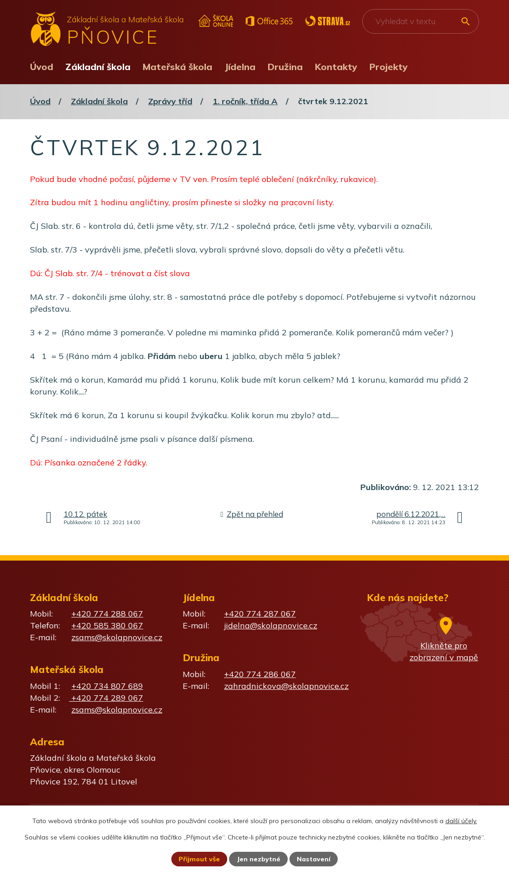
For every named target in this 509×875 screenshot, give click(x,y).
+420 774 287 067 (260, 613)
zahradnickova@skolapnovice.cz (286, 686)
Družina (285, 66)
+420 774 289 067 (106, 698)
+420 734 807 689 (107, 686)
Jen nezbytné (258, 859)
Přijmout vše (199, 859)
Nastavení (313, 859)
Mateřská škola (177, 66)
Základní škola (97, 66)
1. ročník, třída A (245, 101)
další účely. (461, 821)
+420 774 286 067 (260, 674)
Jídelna (240, 66)
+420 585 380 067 (107, 625)
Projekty (388, 66)
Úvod (41, 66)
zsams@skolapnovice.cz (116, 637)
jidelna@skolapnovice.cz (270, 625)
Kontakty (336, 66)
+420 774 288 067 (107, 613)
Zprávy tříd (170, 101)
